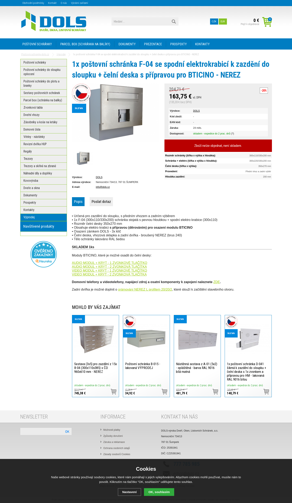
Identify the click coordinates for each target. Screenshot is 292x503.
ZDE (216, 282)
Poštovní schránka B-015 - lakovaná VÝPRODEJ (142, 366)
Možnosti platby (111, 429)
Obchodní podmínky (33, 2)
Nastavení (129, 492)
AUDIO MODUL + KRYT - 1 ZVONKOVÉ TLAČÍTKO (109, 263)
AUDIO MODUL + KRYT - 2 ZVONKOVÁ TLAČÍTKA (109, 266)
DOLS (196, 110)
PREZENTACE (153, 44)
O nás (64, 2)
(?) (232, 133)
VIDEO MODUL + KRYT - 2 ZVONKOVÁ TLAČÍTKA (109, 274)
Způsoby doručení (113, 436)
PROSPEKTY (178, 44)
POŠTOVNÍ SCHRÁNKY (37, 44)
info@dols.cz (103, 187)
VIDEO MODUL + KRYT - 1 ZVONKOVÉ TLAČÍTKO (109, 270)
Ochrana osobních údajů (116, 448)
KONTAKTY (202, 44)
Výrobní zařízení (79, 2)
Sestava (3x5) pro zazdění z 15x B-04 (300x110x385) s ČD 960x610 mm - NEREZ (95, 368)
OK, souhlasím (159, 492)
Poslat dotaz (101, 201)
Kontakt (52, 2)
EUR (223, 21)
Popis (78, 201)
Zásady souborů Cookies (116, 454)
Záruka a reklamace (114, 442)
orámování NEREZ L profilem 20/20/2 (145, 289)
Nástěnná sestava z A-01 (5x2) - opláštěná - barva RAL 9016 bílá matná (196, 368)
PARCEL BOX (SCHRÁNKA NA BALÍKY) (85, 44)
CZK (214, 21)
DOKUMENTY (127, 44)
